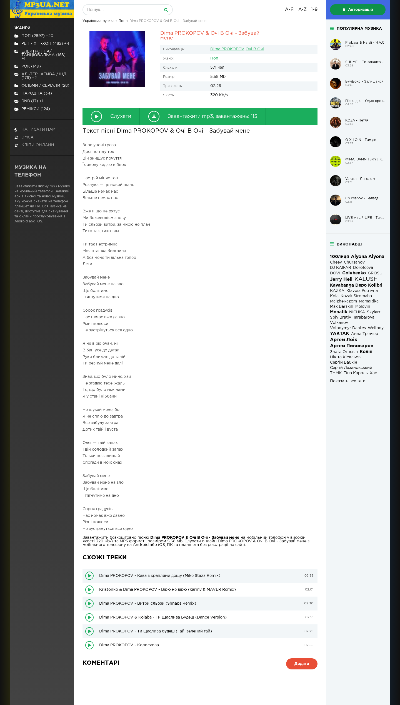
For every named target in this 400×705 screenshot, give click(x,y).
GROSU (375, 273)
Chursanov (354, 262)
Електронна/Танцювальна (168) (40, 55)
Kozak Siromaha (356, 296)
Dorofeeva (363, 267)
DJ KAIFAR (340, 267)
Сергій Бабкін (343, 362)
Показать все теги (348, 381)
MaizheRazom (343, 301)
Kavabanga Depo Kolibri (356, 285)
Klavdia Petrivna (362, 290)
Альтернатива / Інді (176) (41, 76)
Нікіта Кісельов (345, 357)
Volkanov (339, 322)
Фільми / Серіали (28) (41, 86)
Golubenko (354, 273)
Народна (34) (33, 93)
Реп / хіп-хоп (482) (41, 44)
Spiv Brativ (340, 317)
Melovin (362, 306)
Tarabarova (363, 317)
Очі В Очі (255, 49)
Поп (214, 58)
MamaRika (369, 301)
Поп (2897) (33, 36)
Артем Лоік (343, 340)
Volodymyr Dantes (348, 328)
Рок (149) (27, 66)
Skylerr (374, 312)
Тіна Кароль (356, 373)
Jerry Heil (341, 279)
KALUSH (366, 279)
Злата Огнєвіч (344, 352)
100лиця (339, 257)
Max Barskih (341, 306)
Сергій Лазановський (351, 367)
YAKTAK (339, 334)
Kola (334, 296)
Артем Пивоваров (351, 346)
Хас (373, 373)
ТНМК (336, 373)
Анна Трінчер (364, 334)
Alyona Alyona (367, 257)
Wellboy (376, 328)
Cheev (336, 262)
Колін (366, 352)
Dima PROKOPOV (227, 49)
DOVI (335, 273)
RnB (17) (28, 101)
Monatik (338, 312)
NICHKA (357, 312)
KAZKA (337, 290)
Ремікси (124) (32, 109)
